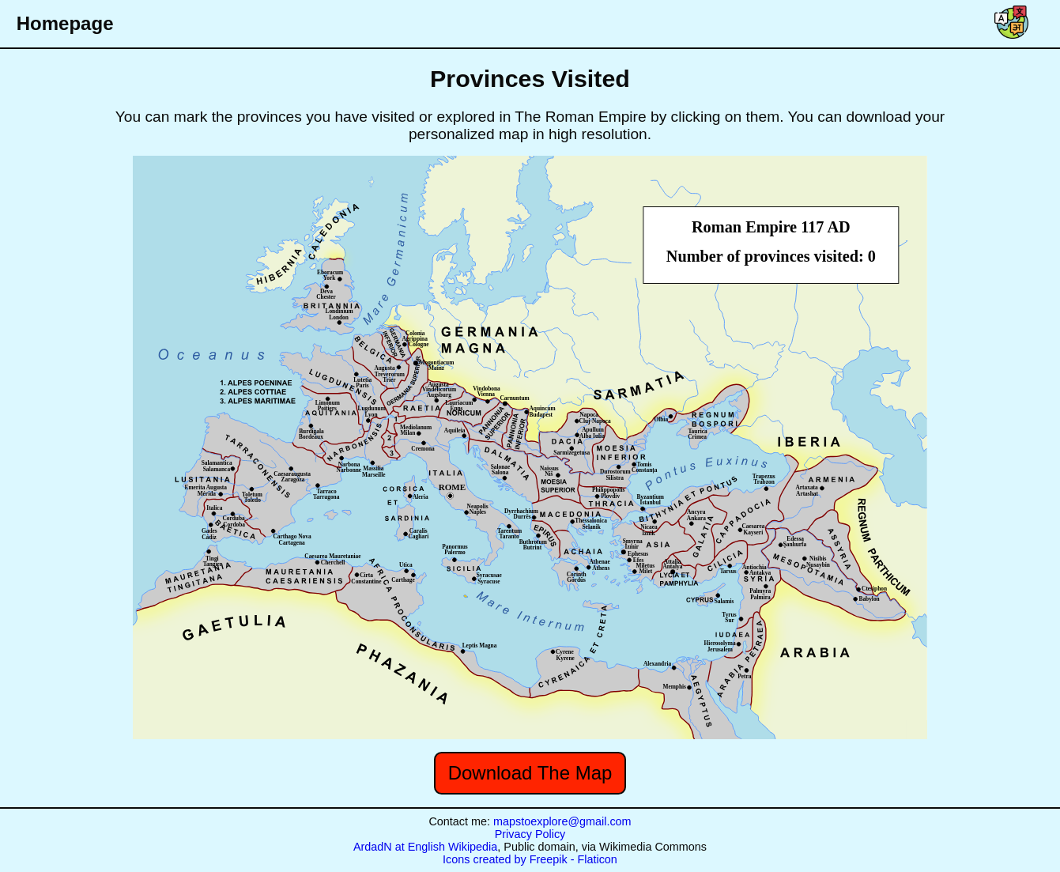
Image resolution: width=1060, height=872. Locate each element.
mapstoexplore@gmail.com (562, 821)
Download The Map (530, 772)
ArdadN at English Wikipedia (425, 846)
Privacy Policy (530, 834)
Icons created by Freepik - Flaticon (530, 859)
